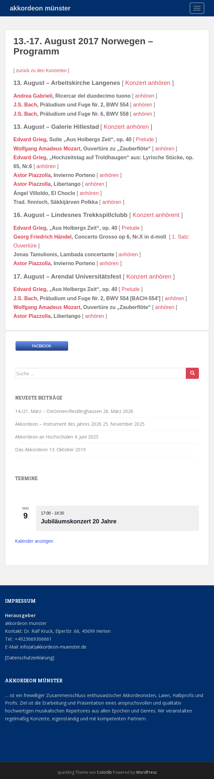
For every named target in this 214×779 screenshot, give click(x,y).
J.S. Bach (25, 104)
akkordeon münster (40, 8)
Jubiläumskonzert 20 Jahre (78, 521)
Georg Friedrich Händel (42, 237)
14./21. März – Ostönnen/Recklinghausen (58, 411)
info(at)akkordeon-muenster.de (52, 647)
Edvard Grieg (29, 139)
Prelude (145, 139)
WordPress (146, 772)
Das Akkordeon (31, 449)
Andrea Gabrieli (32, 96)
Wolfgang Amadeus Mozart (46, 148)
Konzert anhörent (156, 214)
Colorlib (104, 772)
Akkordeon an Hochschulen (44, 437)
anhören (144, 96)
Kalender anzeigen (34, 541)
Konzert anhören (147, 82)
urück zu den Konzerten (42, 70)
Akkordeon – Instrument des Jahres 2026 (58, 424)
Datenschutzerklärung (29, 657)
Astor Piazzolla (32, 175)
